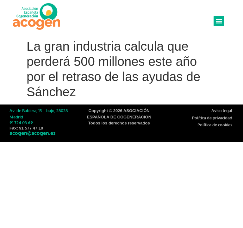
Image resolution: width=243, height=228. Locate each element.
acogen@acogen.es (32, 133)
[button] (219, 21)
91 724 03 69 (21, 122)
